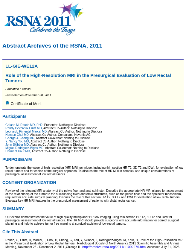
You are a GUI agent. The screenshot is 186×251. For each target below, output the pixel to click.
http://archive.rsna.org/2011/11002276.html (114, 247)
